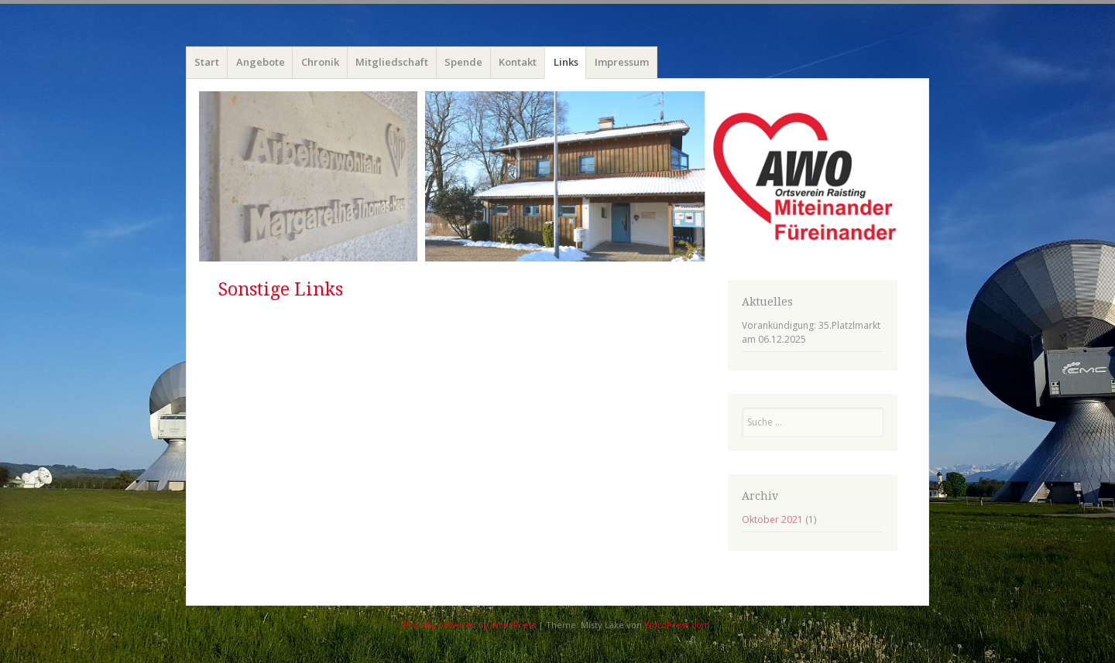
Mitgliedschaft (391, 62)
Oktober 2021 (772, 519)
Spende (463, 62)
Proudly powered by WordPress (469, 625)
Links (566, 62)
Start (206, 62)
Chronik (320, 62)
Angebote (260, 62)
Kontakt (518, 62)
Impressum (622, 62)
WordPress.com (677, 625)
